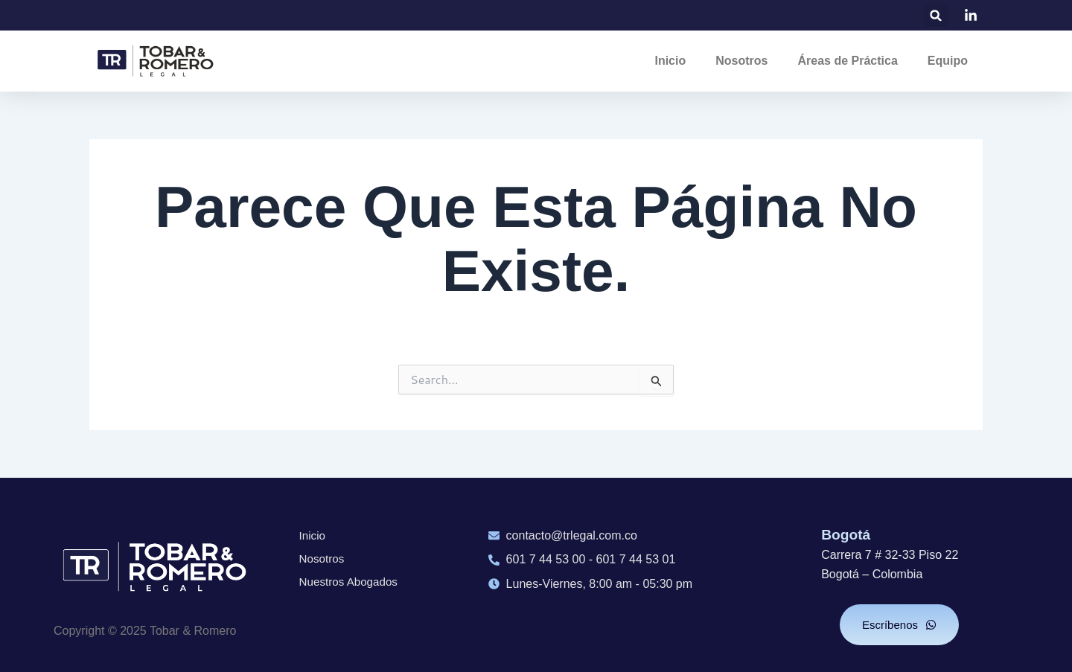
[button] (936, 15)
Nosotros (741, 60)
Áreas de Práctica (847, 60)
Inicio (670, 60)
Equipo (948, 60)
